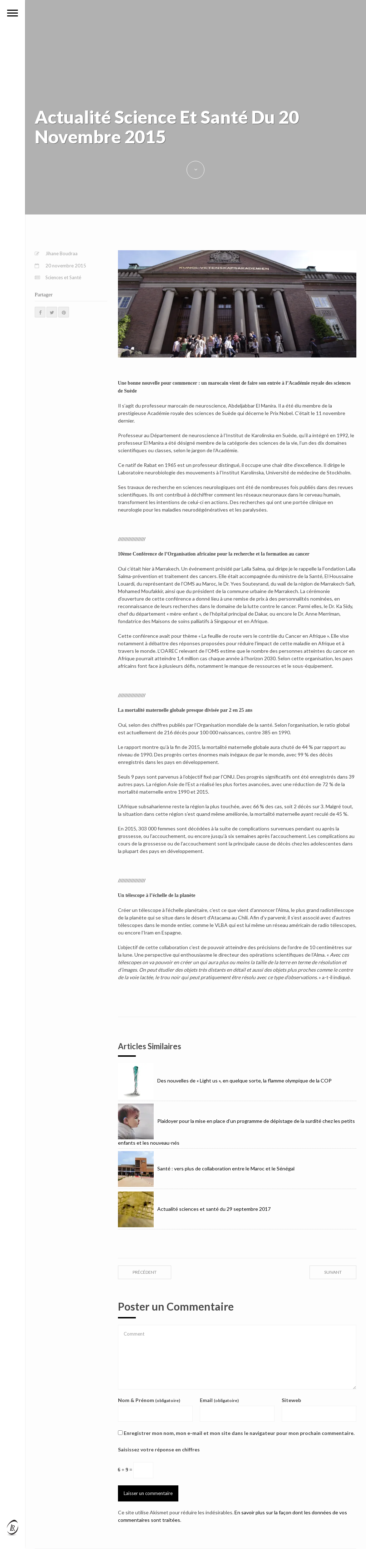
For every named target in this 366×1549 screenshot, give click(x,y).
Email (219, 1400)
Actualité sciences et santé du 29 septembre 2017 (194, 1209)
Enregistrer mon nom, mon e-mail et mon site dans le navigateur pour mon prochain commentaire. (239, 1433)
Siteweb (291, 1400)
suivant (333, 1272)
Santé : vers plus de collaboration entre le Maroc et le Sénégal (206, 1168)
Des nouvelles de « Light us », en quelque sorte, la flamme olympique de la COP (225, 1080)
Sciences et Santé (63, 277)
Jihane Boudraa (61, 253)
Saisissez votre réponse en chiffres (159, 1449)
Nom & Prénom (149, 1400)
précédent (145, 1272)
